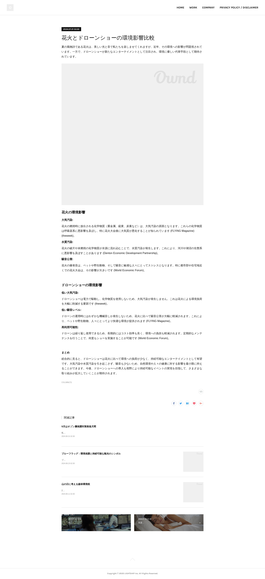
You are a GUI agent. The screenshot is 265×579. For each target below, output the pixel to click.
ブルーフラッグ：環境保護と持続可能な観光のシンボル (91, 453)
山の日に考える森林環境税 (76, 484)
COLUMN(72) (67, 382)
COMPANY (208, 7)
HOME (180, 7)
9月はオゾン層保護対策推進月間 (79, 426)
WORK (193, 7)
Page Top (132, 560)
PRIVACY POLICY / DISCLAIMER (239, 7)
